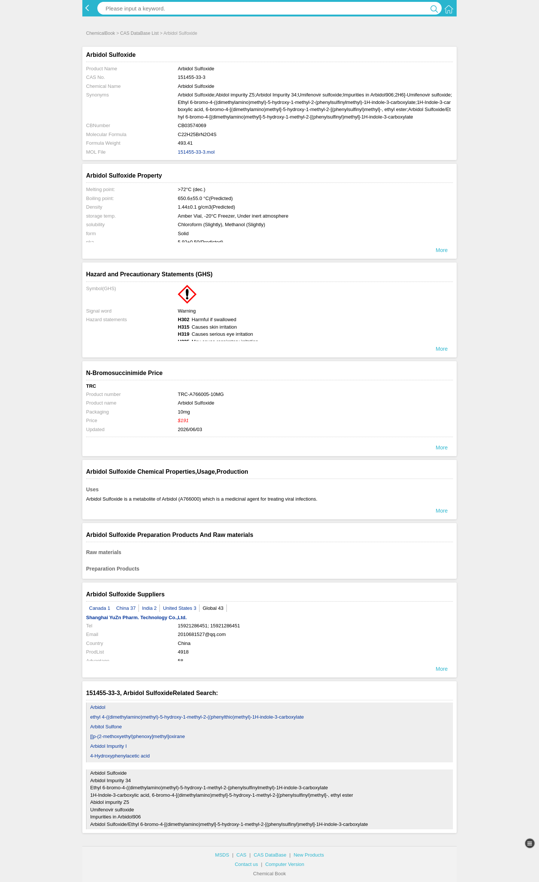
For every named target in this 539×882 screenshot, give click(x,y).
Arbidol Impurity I (108, 746)
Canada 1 (99, 608)
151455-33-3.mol (196, 152)
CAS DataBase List (139, 33)
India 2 (149, 608)
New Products (308, 855)
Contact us (246, 864)
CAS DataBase (270, 855)
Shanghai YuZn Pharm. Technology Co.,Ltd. (136, 617)
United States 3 (179, 608)
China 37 (125, 608)
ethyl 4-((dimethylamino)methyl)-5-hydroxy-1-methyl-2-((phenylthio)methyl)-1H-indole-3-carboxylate (197, 717)
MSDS (222, 855)
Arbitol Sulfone (106, 726)
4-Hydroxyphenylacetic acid (120, 756)
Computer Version (284, 864)
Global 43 (212, 608)
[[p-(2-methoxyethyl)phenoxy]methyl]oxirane (137, 736)
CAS (242, 855)
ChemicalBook (100, 33)
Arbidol (97, 707)
